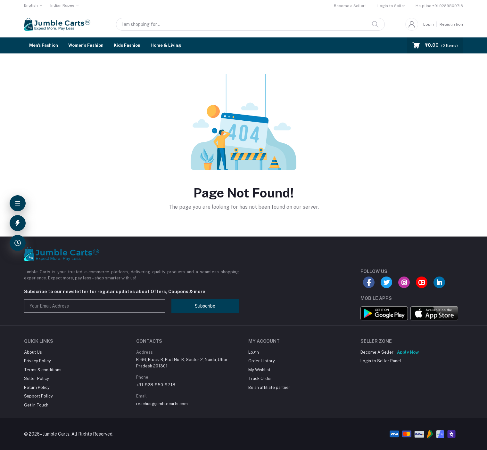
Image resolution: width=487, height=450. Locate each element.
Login (428, 24)
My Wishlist (259, 369)
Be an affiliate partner (269, 387)
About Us (33, 352)
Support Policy (38, 396)
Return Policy (37, 387)
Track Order (260, 378)
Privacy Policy (37, 360)
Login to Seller (391, 6)
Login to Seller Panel (380, 360)
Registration (451, 24)
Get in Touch (36, 405)
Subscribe (205, 306)
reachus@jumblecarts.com (162, 403)
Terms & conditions (43, 369)
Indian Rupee (62, 5)
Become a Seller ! (350, 6)
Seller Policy (36, 378)
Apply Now (408, 352)
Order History (261, 360)
